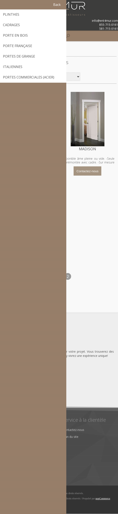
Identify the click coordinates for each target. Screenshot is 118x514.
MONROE (30, 240)
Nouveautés (14, 457)
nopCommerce (102, 498)
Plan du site (70, 437)
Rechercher (13, 471)
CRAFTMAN (30, 149)
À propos (12, 430)
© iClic (26, 498)
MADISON (87, 149)
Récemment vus (17, 464)
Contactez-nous (73, 430)
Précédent (50, 276)
